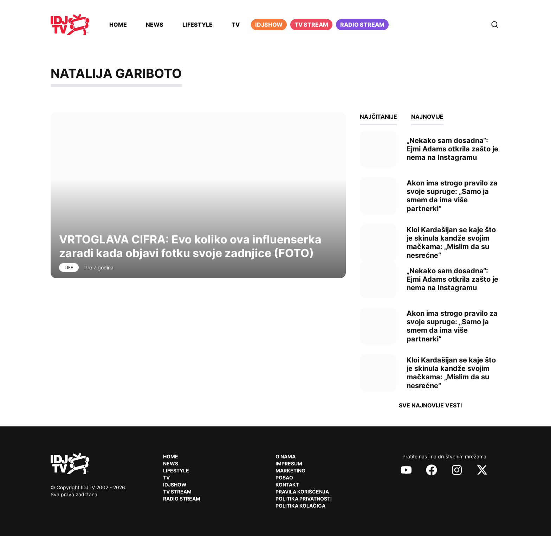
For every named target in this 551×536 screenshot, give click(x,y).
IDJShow (175, 485)
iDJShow (269, 24)
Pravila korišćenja (302, 492)
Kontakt (287, 485)
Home (118, 24)
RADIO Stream (181, 499)
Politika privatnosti (304, 499)
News (154, 24)
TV (236, 24)
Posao (284, 478)
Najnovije (427, 116)
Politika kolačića (300, 506)
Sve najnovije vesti (430, 405)
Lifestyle (197, 24)
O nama (286, 456)
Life (69, 267)
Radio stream (362, 24)
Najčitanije (378, 116)
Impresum (289, 463)
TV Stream (311, 24)
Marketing (290, 470)
